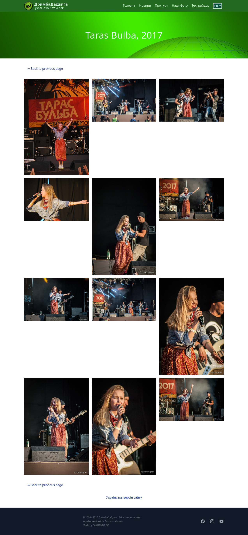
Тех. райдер (200, 5)
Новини (145, 5)
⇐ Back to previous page (45, 68)
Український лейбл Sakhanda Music (103, 521)
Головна (129, 5)
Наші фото (180, 5)
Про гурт (161, 5)
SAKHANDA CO (101, 525)
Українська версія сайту (124, 497)
